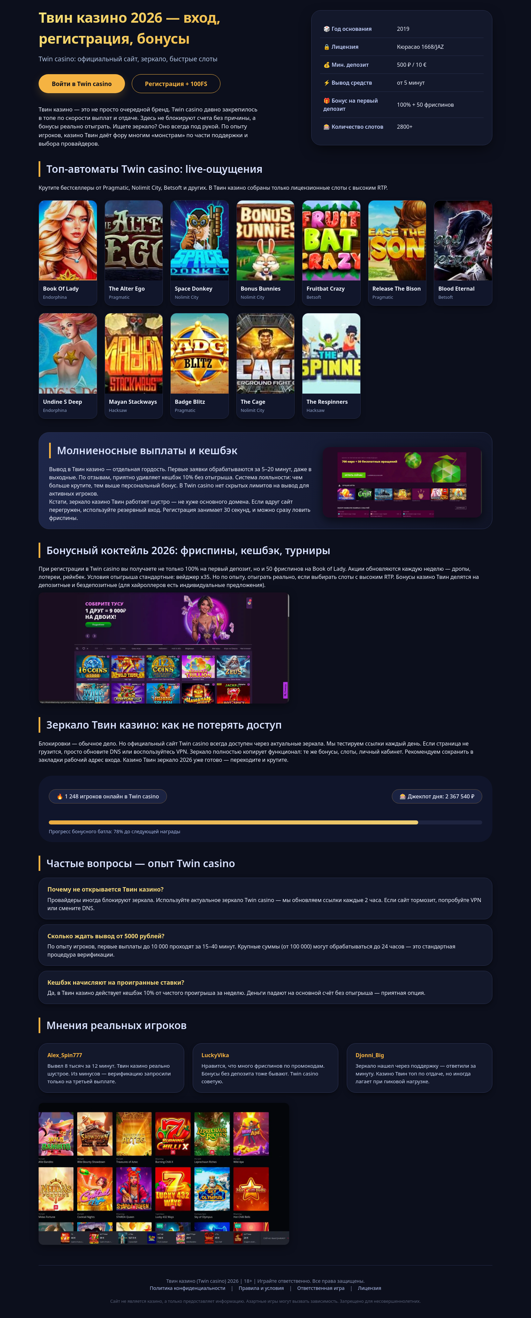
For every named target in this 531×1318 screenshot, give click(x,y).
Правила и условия (261, 1288)
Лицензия (369, 1288)
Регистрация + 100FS (176, 84)
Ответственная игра (321, 1288)
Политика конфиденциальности (187, 1288)
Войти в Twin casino (82, 84)
